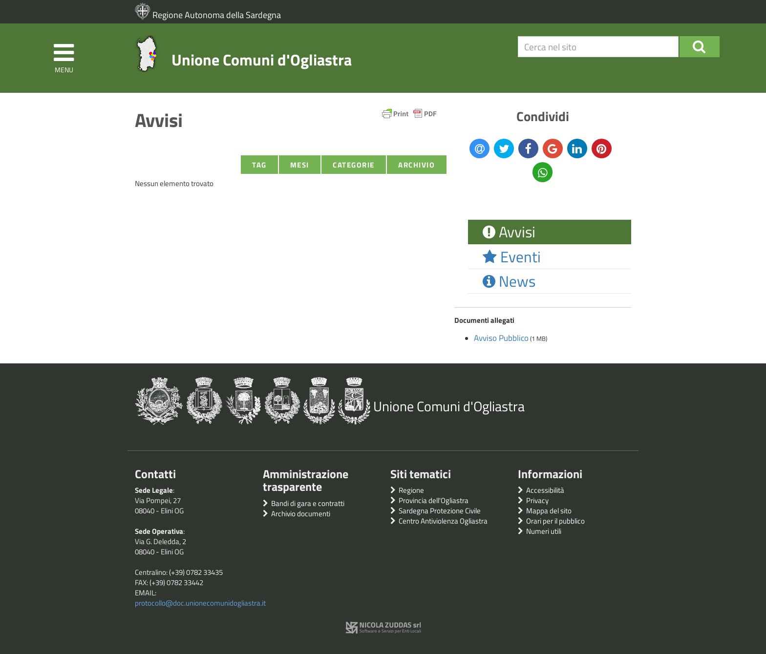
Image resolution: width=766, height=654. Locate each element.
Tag (259, 164)
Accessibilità (545, 490)
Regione (411, 490)
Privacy (537, 500)
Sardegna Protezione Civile (440, 510)
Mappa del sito (549, 510)
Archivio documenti (300, 513)
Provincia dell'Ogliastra (433, 500)
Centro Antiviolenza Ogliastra (443, 521)
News (509, 281)
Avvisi (509, 231)
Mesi (299, 164)
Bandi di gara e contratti (307, 503)
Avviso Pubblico (501, 338)
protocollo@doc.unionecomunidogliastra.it (200, 603)
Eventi (512, 256)
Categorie (354, 164)
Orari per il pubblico (555, 521)
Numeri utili (543, 531)
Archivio (416, 164)
